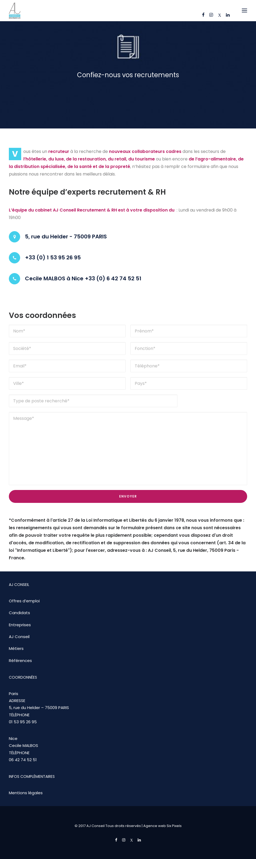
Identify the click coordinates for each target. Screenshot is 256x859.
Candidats (19, 612)
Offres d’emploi (24, 601)
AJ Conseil (19, 636)
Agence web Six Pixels (162, 825)
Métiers (16, 648)
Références (20, 660)
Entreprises (20, 625)
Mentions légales (26, 793)
